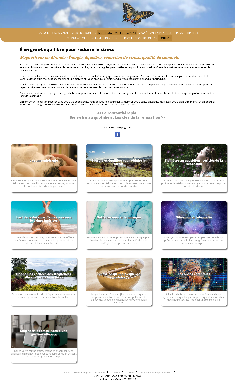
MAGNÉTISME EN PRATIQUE (156, 32)
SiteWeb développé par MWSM (156, 372)
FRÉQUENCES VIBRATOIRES (140, 38)
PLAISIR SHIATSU (187, 32)
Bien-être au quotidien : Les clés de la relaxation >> (117, 117)
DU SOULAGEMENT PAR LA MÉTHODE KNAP (93, 38)
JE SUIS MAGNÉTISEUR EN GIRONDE (74, 32)
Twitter (130, 372)
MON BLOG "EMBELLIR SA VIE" (117, 32)
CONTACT (165, 38)
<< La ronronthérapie (116, 112)
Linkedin (116, 372)
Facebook (100, 372)
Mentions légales (83, 372)
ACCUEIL (44, 32)
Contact (66, 372)
